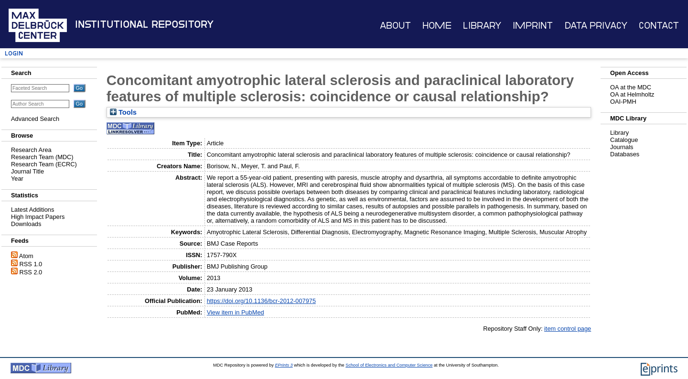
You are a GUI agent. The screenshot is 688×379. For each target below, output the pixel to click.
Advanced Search (35, 118)
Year (17, 178)
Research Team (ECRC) (44, 164)
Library (482, 25)
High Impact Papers (37, 216)
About (395, 25)
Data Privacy (596, 25)
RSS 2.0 (31, 272)
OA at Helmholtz (632, 94)
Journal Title (27, 171)
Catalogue (624, 139)
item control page (567, 328)
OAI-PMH (623, 101)
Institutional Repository (144, 24)
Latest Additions (32, 209)
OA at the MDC (630, 87)
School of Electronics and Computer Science (388, 365)
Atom (26, 256)
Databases (624, 154)
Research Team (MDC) (42, 157)
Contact (659, 25)
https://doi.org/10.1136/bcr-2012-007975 (261, 300)
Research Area (31, 149)
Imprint (533, 25)
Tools (123, 112)
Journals (621, 147)
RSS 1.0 (31, 264)
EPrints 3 (283, 365)
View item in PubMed (235, 312)
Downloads (26, 223)
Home (437, 25)
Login (14, 53)
